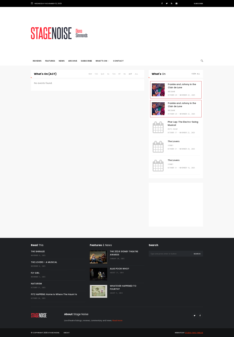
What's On (102, 60)
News (62, 60)
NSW (90, 74)
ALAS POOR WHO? (119, 268)
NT (120, 74)
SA (108, 74)
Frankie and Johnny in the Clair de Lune (182, 86)
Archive (72, 60)
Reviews (37, 60)
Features (50, 60)
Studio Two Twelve (194, 332)
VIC (96, 74)
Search (197, 254)
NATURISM (36, 283)
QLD (102, 74)
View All (196, 74)
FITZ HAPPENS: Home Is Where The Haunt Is (54, 294)
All (136, 74)
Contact (118, 60)
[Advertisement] (148, 33)
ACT (130, 74)
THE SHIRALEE (38, 251)
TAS (113, 74)
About (67, 332)
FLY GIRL (35, 272)
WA (125, 74)
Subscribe (198, 3)
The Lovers (174, 141)
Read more (117, 320)
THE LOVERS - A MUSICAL (44, 262)
